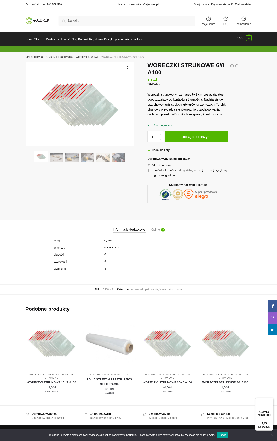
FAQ (225, 21)
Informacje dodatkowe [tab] (129, 227)
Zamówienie (243, 21)
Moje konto (208, 21)
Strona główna (34, 54)
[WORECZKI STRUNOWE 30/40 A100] (167, 341)
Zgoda (222, 434)
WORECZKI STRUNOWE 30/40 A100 (167, 380)
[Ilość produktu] (152, 134)
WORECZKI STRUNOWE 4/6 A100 (225, 380)
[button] (128, 65)
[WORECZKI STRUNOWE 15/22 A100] (52, 341)
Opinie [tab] (155, 227)
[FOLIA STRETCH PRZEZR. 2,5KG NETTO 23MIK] (109, 341)
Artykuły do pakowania (59, 54)
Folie (126, 372)
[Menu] (270, 400)
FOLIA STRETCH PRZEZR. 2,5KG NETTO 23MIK (109, 379)
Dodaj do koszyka (197, 134)
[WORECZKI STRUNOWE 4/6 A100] (225, 341)
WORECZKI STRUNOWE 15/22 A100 (51, 380)
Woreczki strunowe (87, 54)
